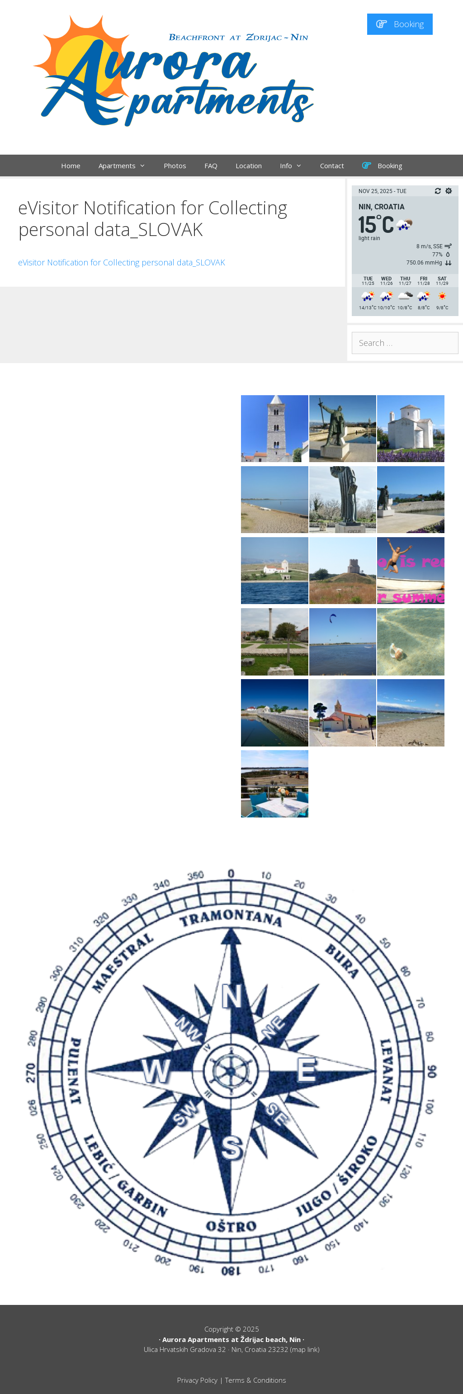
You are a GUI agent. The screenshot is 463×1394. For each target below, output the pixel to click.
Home (70, 165)
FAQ (210, 165)
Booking (400, 24)
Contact (332, 165)
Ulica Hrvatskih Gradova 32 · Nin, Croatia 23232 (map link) (232, 1349)
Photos (175, 165)
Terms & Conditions (255, 1380)
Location (249, 165)
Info (295, 165)
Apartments (127, 165)
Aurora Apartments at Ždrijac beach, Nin (231, 1339)
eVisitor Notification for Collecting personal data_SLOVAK (121, 262)
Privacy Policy (197, 1380)
